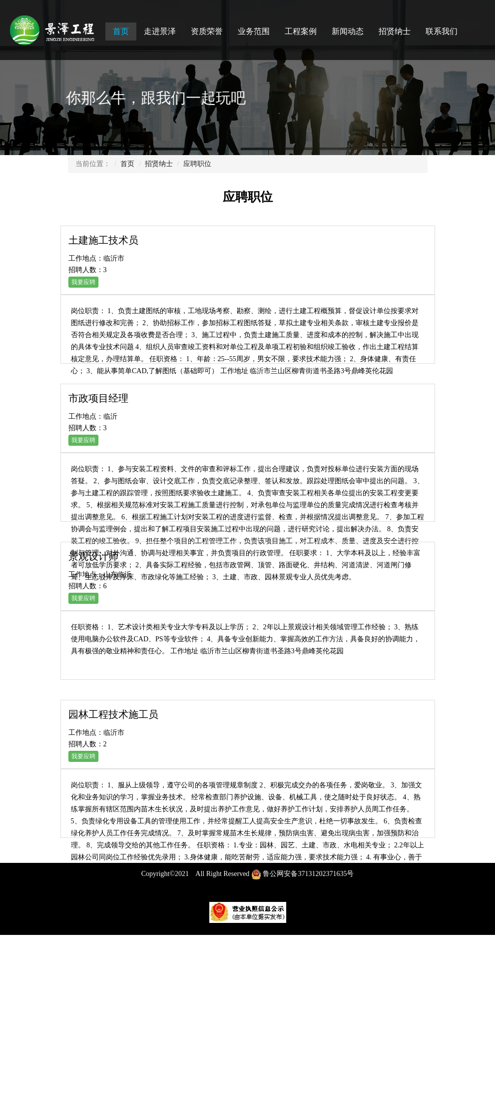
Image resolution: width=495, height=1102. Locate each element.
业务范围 (254, 31)
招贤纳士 (395, 31)
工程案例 (301, 31)
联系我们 (442, 31)
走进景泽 (160, 31)
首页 (121, 31)
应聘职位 (197, 164)
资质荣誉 (207, 31)
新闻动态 (348, 31)
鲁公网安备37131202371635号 (302, 878)
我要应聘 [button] (83, 282)
